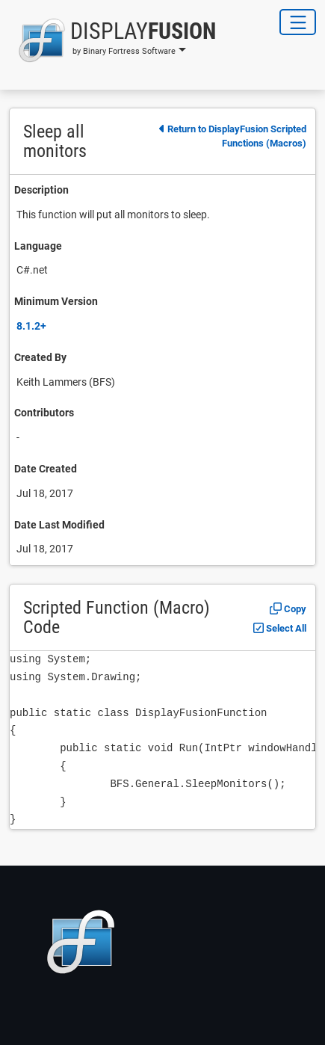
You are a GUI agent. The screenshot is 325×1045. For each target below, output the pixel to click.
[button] (112, 40)
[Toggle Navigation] (297, 22)
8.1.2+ (31, 326)
